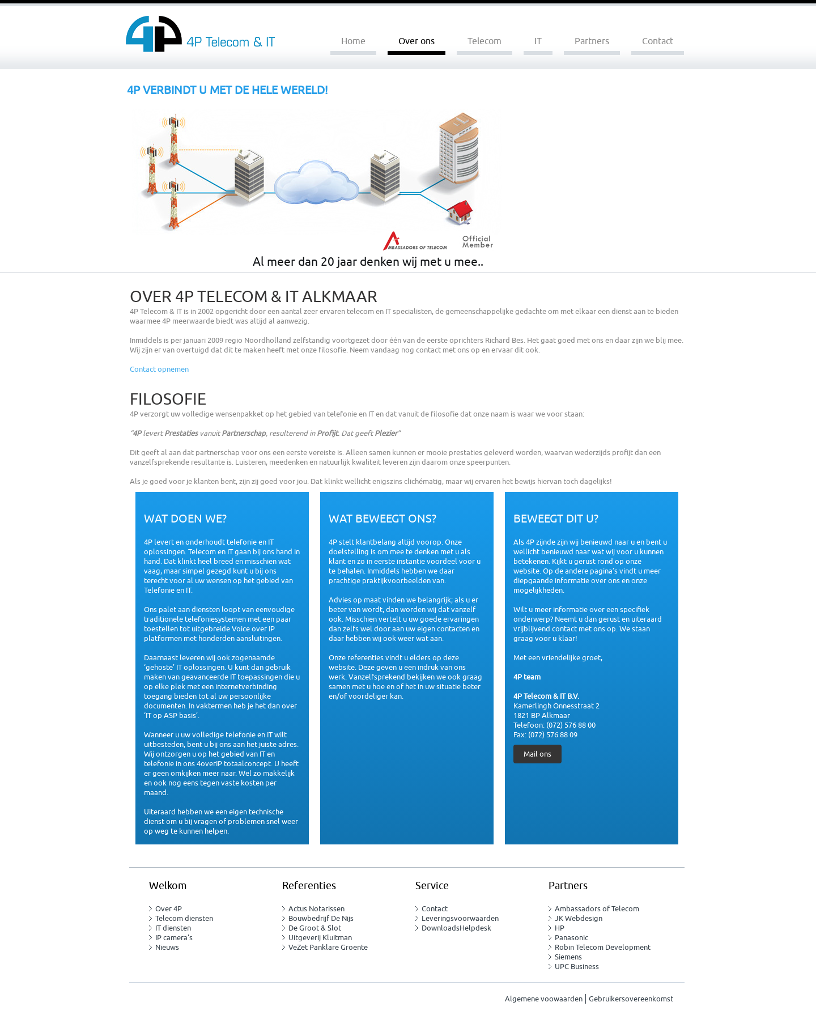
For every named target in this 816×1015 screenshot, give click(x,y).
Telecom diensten (184, 918)
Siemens (568, 957)
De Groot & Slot (314, 928)
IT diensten (173, 928)
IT (538, 41)
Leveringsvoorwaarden (460, 918)
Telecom (485, 41)
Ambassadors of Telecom (597, 909)
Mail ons (537, 754)
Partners (592, 41)
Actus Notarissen (316, 909)
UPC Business (577, 966)
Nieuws (167, 947)
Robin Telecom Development (603, 947)
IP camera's (174, 937)
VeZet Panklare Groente (328, 947)
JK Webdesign (578, 918)
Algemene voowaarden (544, 999)
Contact (657, 41)
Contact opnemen (159, 369)
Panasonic (571, 937)
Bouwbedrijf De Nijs (321, 918)
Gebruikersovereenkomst (631, 999)
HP (559, 928)
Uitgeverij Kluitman (320, 937)
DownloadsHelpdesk (456, 928)
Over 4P (168, 909)
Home (353, 41)
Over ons (416, 41)
